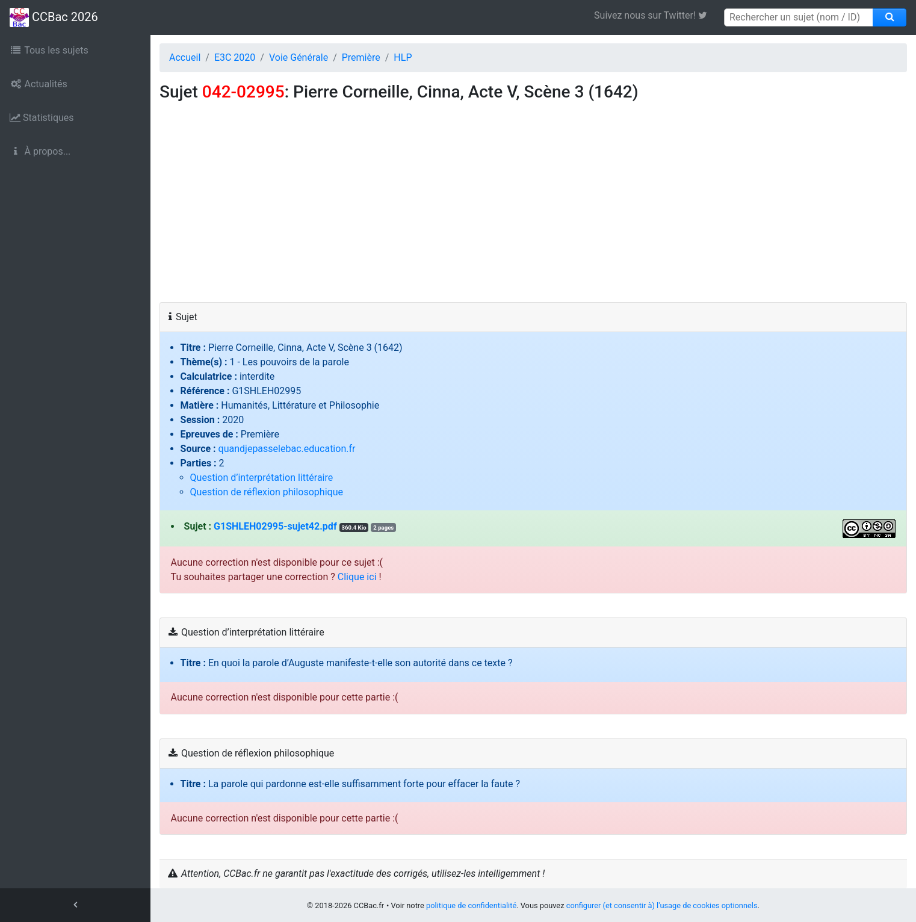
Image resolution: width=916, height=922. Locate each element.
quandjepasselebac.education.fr (287, 448)
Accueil (184, 57)
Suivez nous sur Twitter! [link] (655, 15)
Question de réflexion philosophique (266, 492)
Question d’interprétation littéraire (261, 477)
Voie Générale (298, 57)
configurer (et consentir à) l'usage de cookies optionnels (662, 905)
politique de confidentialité (471, 905)
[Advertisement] (533, 212)
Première (361, 57)
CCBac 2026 (54, 17)
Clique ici (357, 577)
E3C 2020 (234, 57)
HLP (403, 57)
